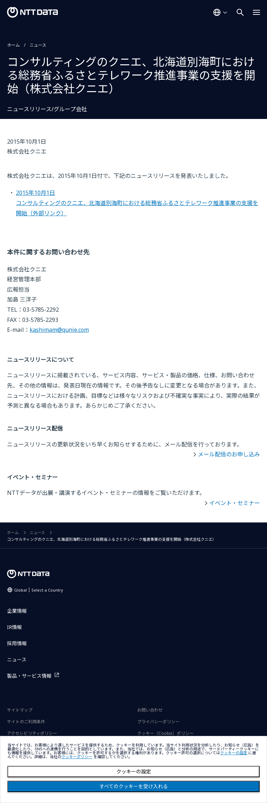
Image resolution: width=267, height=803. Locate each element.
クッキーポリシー (76, 757)
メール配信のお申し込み (229, 454)
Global (38, 590)
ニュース (38, 45)
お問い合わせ (150, 710)
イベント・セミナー (234, 503)
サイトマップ (19, 710)
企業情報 (17, 610)
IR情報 (14, 627)
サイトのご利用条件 (26, 722)
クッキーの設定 (133, 771)
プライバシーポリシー (158, 722)
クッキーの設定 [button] (233, 753)
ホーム (13, 45)
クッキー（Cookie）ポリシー (165, 733)
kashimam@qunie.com (59, 330)
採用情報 (17, 643)
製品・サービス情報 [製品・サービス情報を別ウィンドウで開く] (29, 675)
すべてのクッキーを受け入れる (133, 786)
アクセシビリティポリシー (32, 733)
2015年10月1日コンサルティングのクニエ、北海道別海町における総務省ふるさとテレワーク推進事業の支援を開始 (137, 203)
